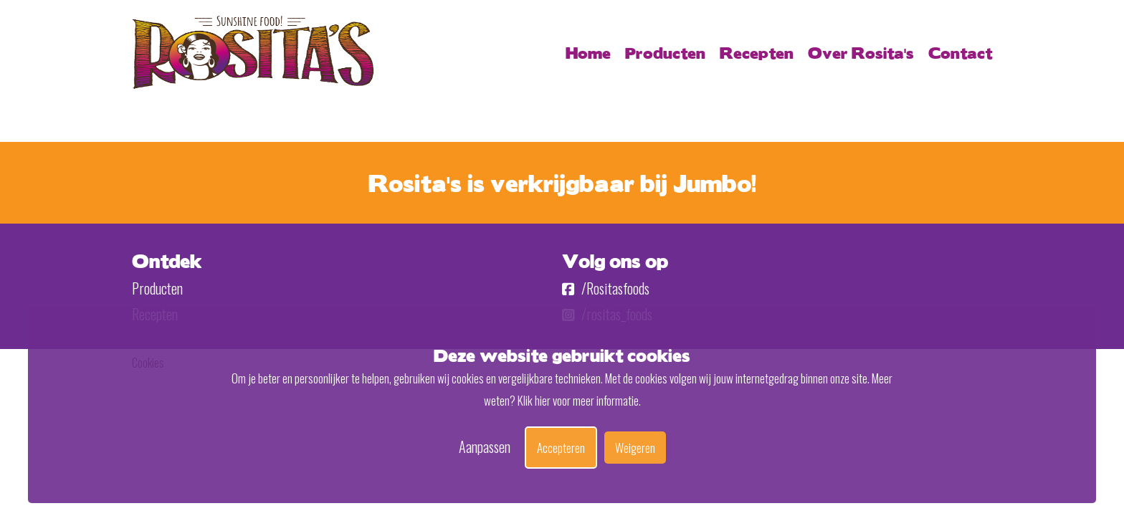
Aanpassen (484, 446)
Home (588, 52)
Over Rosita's (861, 52)
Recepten (757, 52)
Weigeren (635, 448)
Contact (960, 52)
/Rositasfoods (605, 288)
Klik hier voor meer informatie (578, 400)
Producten (665, 52)
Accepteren (561, 448)
